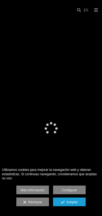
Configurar (69, 190)
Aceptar (69, 202)
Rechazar (32, 202)
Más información (33, 190)
